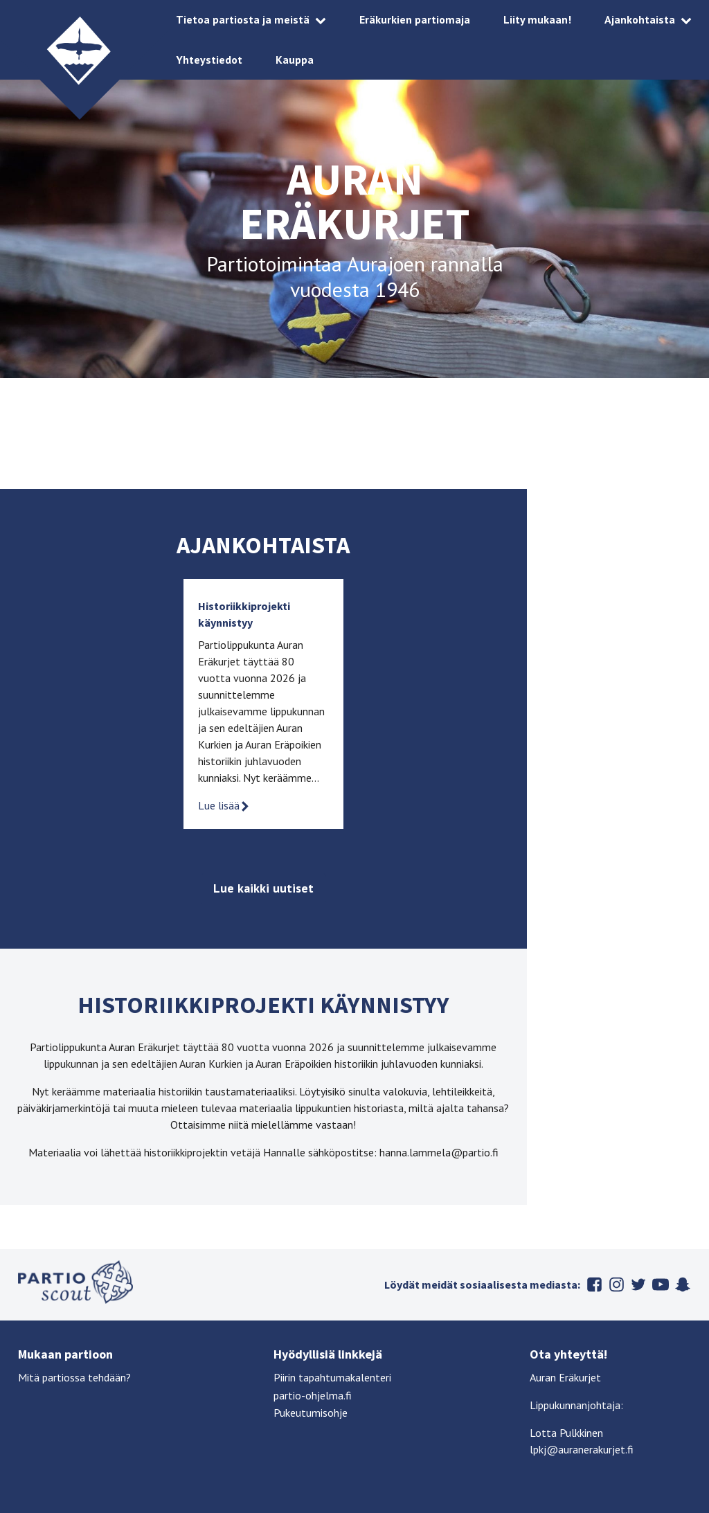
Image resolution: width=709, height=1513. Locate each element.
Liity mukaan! (537, 19)
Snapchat (682, 1284)
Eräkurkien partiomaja (414, 19)
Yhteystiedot (209, 59)
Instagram (616, 1284)
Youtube (660, 1284)
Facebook (594, 1284)
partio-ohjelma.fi (312, 1395)
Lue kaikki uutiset (263, 888)
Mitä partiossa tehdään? (74, 1377)
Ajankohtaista (639, 19)
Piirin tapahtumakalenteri (332, 1377)
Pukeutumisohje (310, 1413)
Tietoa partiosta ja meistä (242, 19)
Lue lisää (224, 805)
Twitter (638, 1284)
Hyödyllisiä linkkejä (327, 1354)
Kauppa (295, 59)
